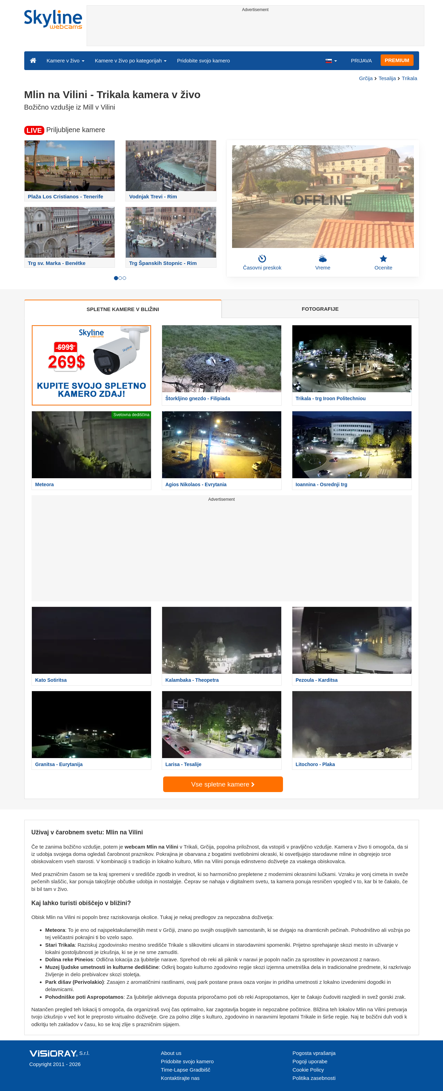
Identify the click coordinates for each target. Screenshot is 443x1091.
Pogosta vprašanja (314, 1053)
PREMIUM (397, 60)
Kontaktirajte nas (180, 1078)
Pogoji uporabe (310, 1061)
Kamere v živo (66, 60)
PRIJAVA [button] (361, 60)
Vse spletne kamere (223, 784)
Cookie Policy (308, 1070)
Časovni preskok (262, 262)
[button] (331, 60)
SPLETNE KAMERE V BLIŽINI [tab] (123, 309)
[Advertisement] (255, 30)
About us (171, 1053)
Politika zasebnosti (314, 1078)
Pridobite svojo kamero (203, 60)
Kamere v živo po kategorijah (131, 60)
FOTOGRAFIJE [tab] (320, 309)
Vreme (322, 262)
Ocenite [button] (383, 262)
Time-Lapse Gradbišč (186, 1070)
